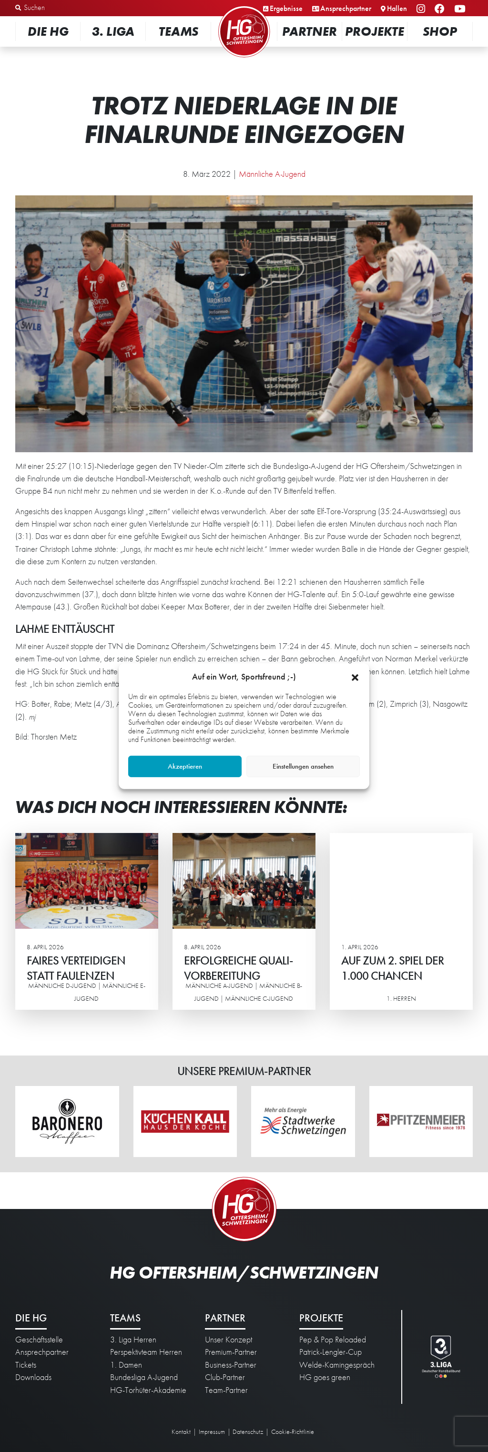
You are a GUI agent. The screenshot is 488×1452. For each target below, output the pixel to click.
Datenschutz (248, 1431)
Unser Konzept (228, 1339)
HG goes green (324, 1377)
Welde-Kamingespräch (337, 1365)
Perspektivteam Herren (146, 1352)
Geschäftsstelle (39, 1339)
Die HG (48, 31)
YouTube (461, 9)
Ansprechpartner (345, 8)
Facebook (441, 9)
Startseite (244, 7)
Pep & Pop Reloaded (332, 1339)
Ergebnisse (286, 8)
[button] (355, 676)
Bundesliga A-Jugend (144, 1377)
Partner (309, 31)
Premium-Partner (231, 1352)
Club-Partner (225, 1377)
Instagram (422, 9)
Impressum (212, 1431)
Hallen (397, 8)
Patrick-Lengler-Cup (330, 1352)
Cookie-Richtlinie (292, 1431)
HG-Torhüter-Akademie (148, 1390)
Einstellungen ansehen (303, 766)
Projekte (374, 31)
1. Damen (126, 1365)
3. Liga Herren (133, 1339)
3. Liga (113, 31)
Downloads (33, 1377)
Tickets (25, 1365)
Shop (440, 31)
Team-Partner (226, 1390)
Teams (178, 31)
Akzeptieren (185, 766)
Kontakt (181, 1431)
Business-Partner (230, 1365)
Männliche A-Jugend (272, 174)
